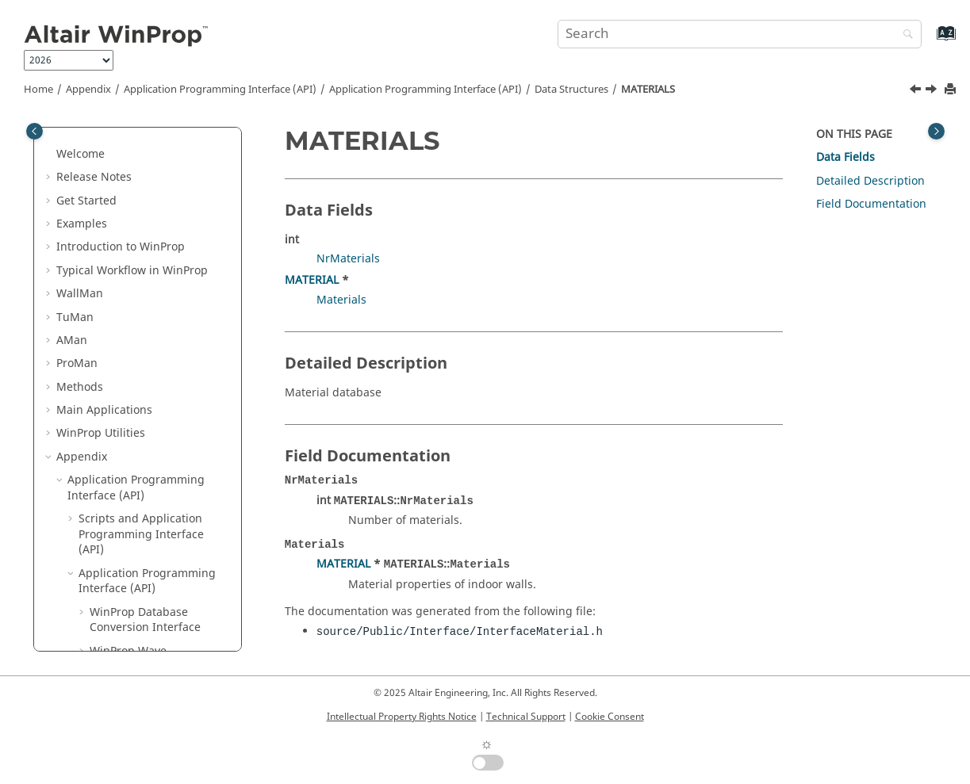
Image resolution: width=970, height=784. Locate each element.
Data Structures (571, 89)
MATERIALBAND (143, 324)
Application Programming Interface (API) (220, 89)
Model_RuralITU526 (153, 557)
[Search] (904, 35)
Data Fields (845, 157)
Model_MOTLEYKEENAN (164, 463)
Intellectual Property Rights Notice (402, 716)
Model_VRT (130, 650)
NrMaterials (348, 258)
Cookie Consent (609, 716)
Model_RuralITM (144, 510)
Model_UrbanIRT (145, 603)
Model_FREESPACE (149, 440)
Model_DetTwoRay (149, 393)
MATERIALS (648, 89)
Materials (341, 300)
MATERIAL (128, 301)
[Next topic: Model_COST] (932, 91)
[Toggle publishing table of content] (34, 131)
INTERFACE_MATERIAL (159, 277)
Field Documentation (871, 204)
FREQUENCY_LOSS (149, 184)
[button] (94, 138)
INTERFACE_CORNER (155, 254)
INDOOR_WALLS (143, 231)
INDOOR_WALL (140, 207)
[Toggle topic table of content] (936, 131)
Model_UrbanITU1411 (158, 626)
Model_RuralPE (140, 580)
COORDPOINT (137, 137)
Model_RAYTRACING (154, 487)
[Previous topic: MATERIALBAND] (917, 91)
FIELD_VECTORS (142, 160)
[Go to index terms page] (929, 41)
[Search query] (740, 34)
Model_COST (134, 370)
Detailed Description (870, 181)
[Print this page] (951, 90)
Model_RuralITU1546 (156, 534)
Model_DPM (132, 417)
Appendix (88, 89)
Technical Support (526, 716)
